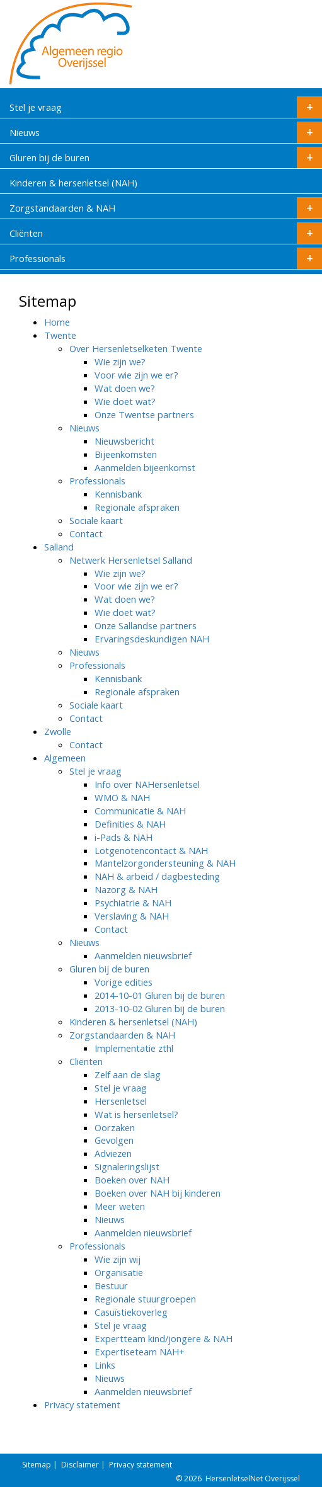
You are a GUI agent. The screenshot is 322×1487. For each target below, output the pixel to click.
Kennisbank (118, 493)
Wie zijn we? (120, 361)
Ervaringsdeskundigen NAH (152, 638)
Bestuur (111, 1285)
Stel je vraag (165, 107)
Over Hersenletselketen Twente (135, 348)
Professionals (165, 258)
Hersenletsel (121, 1101)
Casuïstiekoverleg (131, 1312)
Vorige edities (123, 982)
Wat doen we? (125, 388)
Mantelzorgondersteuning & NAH (165, 863)
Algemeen (65, 757)
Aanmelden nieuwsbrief (143, 955)
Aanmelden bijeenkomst (145, 467)
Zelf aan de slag (128, 1074)
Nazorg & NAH (126, 889)
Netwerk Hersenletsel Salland (130, 560)
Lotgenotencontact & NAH (151, 850)
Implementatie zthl (134, 1048)
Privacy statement (82, 1404)
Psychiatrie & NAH (133, 902)
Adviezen (113, 1153)
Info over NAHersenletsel (147, 784)
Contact (86, 533)
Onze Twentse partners (144, 414)
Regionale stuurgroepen (145, 1298)
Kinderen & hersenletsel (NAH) (73, 182)
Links (105, 1365)
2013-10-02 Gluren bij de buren (160, 1008)
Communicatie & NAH (140, 810)
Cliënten (165, 233)
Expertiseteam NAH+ (140, 1351)
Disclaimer (80, 1464)
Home (57, 322)
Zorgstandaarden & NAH (165, 208)
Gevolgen (114, 1140)
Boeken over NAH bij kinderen (158, 1193)
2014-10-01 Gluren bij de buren (160, 995)
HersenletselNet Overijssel (252, 1478)
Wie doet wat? (125, 401)
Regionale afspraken (137, 507)
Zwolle (57, 731)
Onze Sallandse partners (146, 625)
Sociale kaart (96, 520)
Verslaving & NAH (132, 915)
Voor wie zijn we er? (136, 374)
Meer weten (120, 1206)
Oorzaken (115, 1127)
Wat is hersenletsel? (136, 1114)
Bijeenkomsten (126, 454)
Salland (59, 546)
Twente (60, 335)
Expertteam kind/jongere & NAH (164, 1338)
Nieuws (165, 132)
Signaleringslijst (127, 1166)
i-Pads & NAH (123, 837)
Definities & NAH (130, 824)
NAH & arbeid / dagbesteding (157, 876)
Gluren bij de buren (165, 157)
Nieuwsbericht (124, 441)
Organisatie (119, 1272)
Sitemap (36, 1464)
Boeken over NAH (132, 1179)
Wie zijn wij (118, 1259)
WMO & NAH (122, 797)
